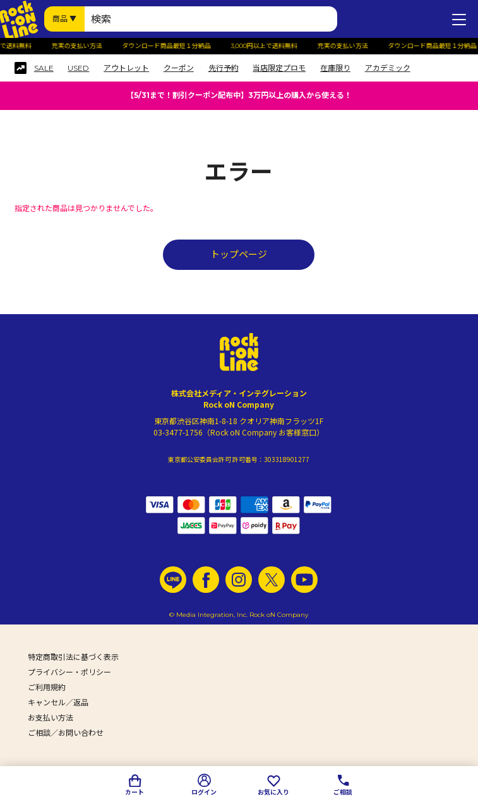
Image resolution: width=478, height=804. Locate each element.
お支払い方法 (50, 717)
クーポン (179, 68)
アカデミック (387, 68)
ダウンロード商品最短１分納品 (169, 46)
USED (78, 68)
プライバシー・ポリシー (69, 672)
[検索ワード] (211, 19)
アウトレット (126, 68)
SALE (44, 68)
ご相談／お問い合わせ (66, 733)
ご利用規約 (47, 687)
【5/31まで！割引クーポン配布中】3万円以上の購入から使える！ (239, 95)
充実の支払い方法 (79, 46)
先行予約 (223, 68)
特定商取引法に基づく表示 (73, 657)
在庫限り (335, 68)
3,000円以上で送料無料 (267, 46)
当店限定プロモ (279, 68)
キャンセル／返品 (58, 702)
